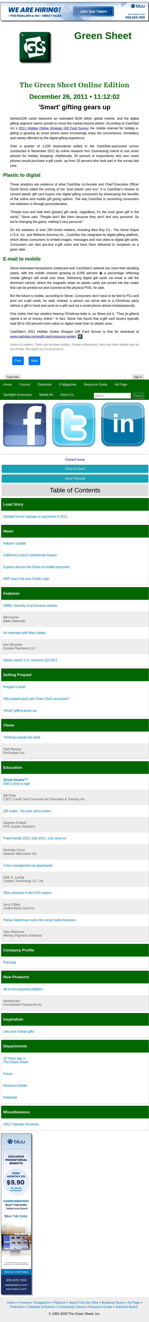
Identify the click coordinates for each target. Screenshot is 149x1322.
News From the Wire (83, 1302)
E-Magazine (67, 384)
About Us (67, 394)
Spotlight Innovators (17, 394)
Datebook (45, 384)
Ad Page (121, 384)
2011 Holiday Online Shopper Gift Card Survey (53, 128)
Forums (24, 384)
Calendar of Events (41, 1307)
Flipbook (59, 1302)
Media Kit (46, 394)
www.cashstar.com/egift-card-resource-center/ (43, 336)
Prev (18, 360)
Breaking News (113, 1302)
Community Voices (71, 1307)
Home (7, 384)
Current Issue (75, 459)
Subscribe (13, 376)
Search (138, 395)
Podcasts (17, 1307)
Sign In (138, 376)
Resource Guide (95, 384)
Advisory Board (126, 1307)
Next (34, 360)
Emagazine (41, 1302)
